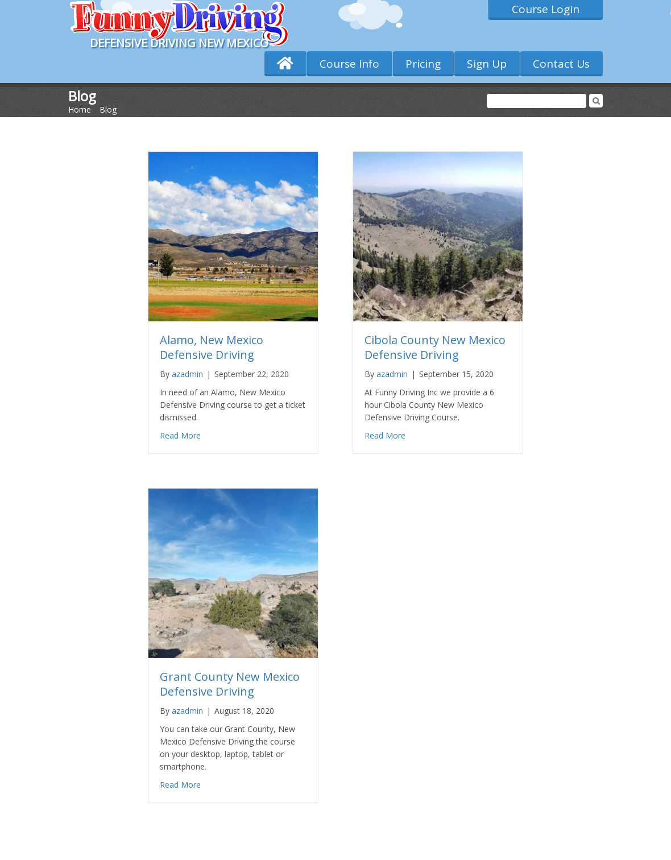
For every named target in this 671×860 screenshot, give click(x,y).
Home (79, 109)
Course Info (349, 63)
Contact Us (561, 63)
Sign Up (487, 63)
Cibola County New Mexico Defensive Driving (435, 347)
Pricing (423, 63)
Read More (180, 435)
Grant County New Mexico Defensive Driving (230, 684)
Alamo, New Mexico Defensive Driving (211, 347)
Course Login (545, 9)
